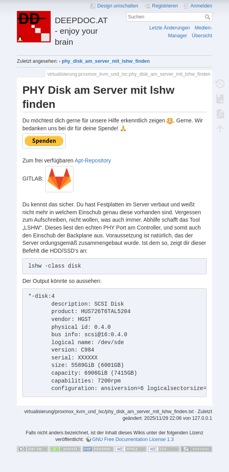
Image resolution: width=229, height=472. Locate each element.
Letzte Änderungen (169, 28)
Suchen (208, 17)
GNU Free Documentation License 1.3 (133, 439)
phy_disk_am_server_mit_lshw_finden (106, 61)
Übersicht (202, 35)
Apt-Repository (93, 160)
